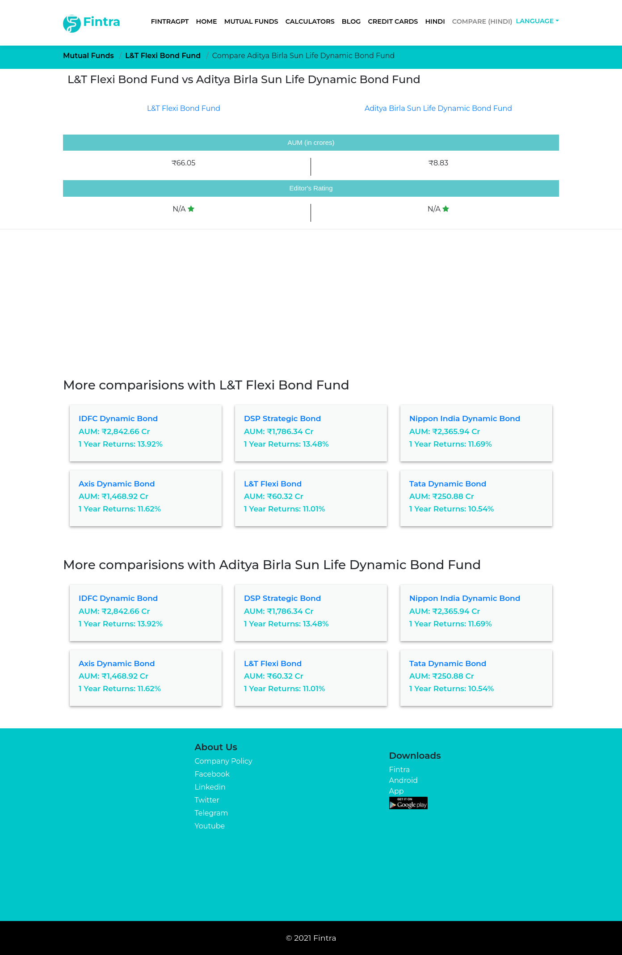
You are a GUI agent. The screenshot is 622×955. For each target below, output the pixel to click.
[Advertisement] (311, 299)
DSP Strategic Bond (282, 418)
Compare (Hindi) (482, 21)
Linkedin (210, 787)
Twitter (207, 800)
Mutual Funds (251, 21)
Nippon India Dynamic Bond (464, 418)
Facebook (212, 774)
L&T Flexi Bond (273, 483)
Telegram (211, 813)
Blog (351, 21)
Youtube (210, 826)
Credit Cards (393, 21)
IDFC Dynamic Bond (118, 418)
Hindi (435, 21)
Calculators (310, 21)
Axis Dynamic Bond (117, 483)
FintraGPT (170, 21)
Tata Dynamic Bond (447, 483)
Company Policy (223, 761)
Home (206, 21)
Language (535, 21)
